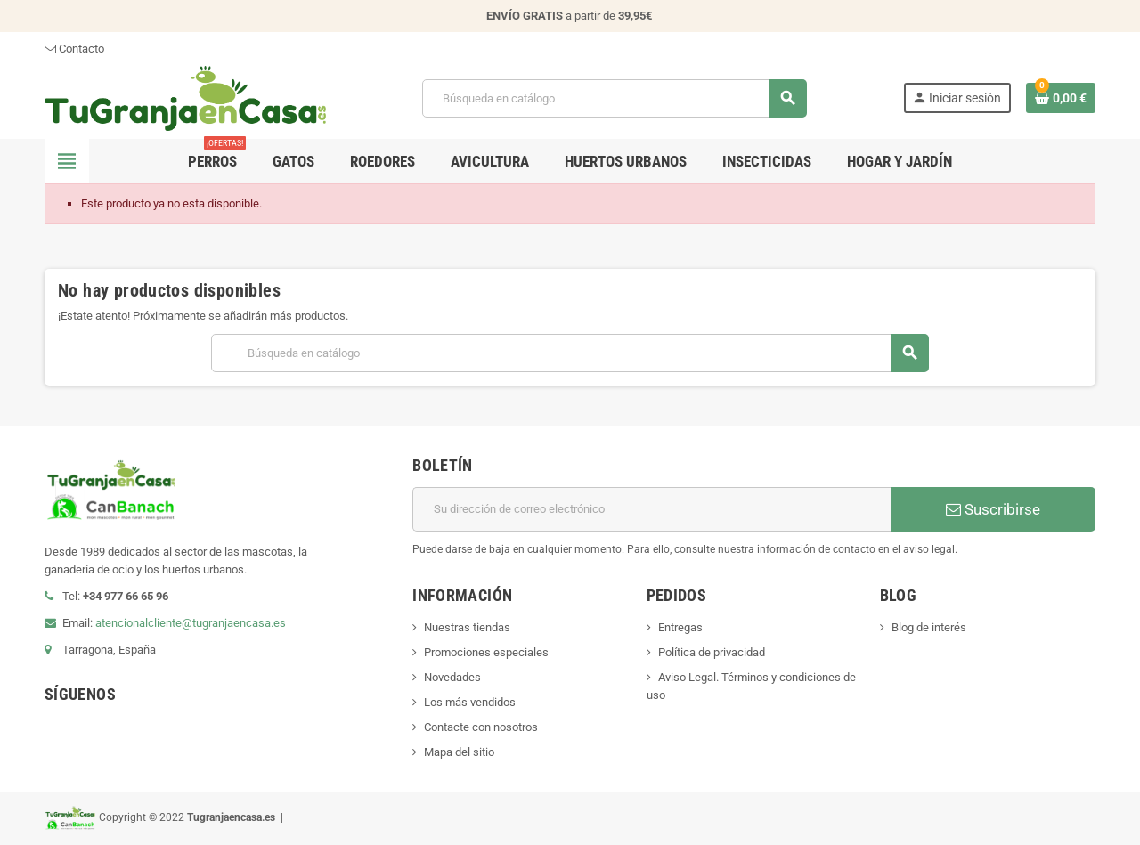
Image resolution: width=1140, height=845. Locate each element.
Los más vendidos (470, 702)
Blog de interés (929, 627)
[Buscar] (613, 98)
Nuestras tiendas (467, 627)
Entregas (680, 627)
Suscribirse (993, 509)
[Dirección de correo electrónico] (651, 509)
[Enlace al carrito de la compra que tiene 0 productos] (1060, 98)
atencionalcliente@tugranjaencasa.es (190, 623)
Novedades (452, 677)
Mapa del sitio (459, 752)
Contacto (74, 48)
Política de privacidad (711, 652)
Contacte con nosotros (481, 727)
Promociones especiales (486, 652)
